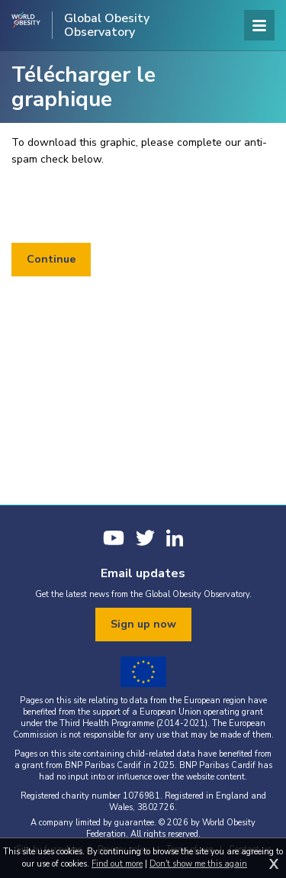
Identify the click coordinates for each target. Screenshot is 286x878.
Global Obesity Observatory (106, 25)
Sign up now (143, 624)
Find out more (117, 864)
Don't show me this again (198, 864)
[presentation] (127, 205)
